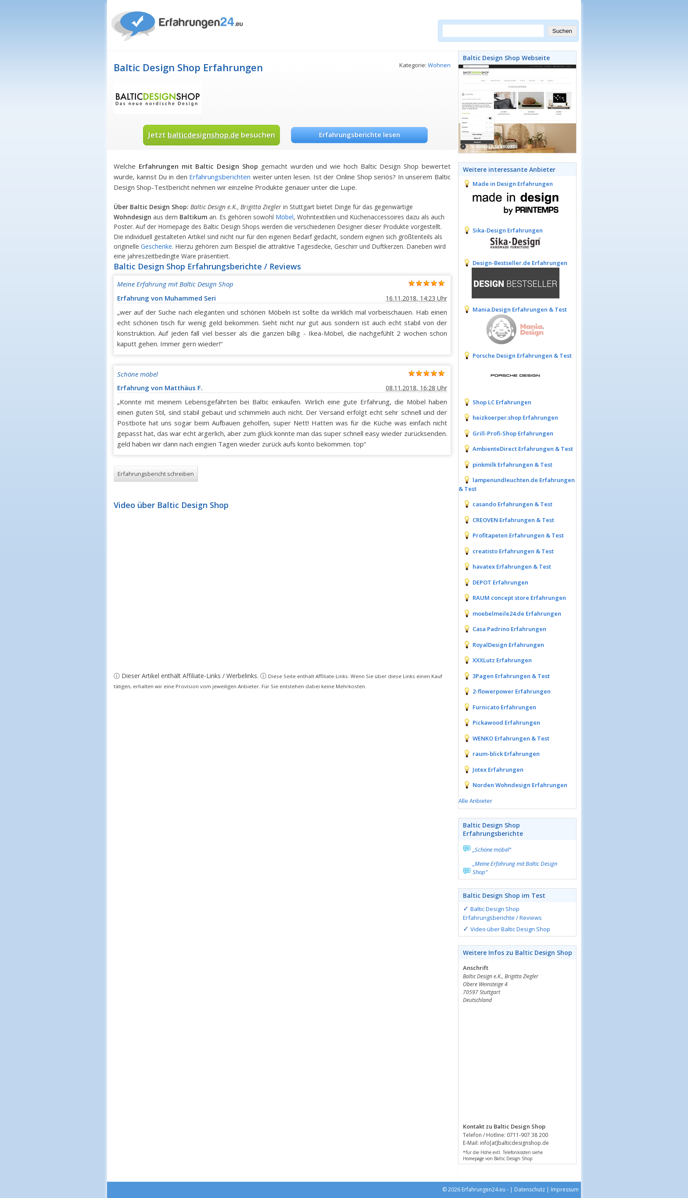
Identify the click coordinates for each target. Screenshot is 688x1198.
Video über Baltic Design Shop (510, 929)
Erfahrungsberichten (220, 176)
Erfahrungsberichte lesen (359, 134)
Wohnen (439, 65)
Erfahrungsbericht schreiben (156, 474)
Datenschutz (529, 1189)
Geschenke (156, 246)
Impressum (565, 1189)
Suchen (562, 31)
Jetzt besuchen (211, 135)
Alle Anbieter (475, 801)
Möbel (285, 217)
